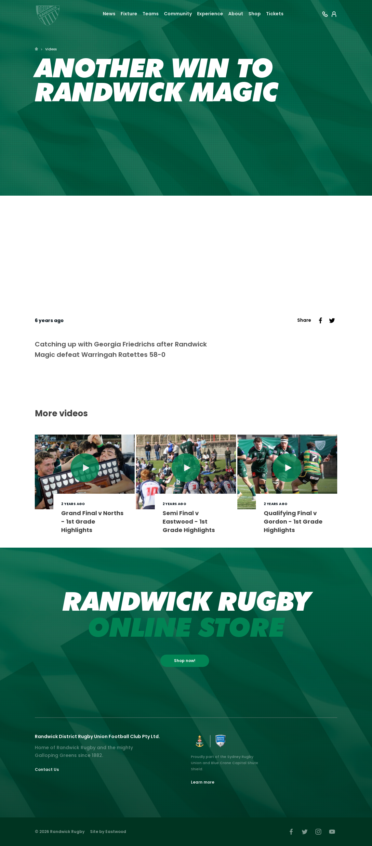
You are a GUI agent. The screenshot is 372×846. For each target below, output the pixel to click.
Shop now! (184, 660)
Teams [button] (150, 13)
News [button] (109, 13)
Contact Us (47, 769)
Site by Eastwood (108, 831)
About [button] (235, 13)
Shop (254, 13)
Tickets (275, 13)
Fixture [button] (129, 13)
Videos (51, 49)
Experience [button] (210, 13)
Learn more (202, 782)
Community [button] (178, 13)
